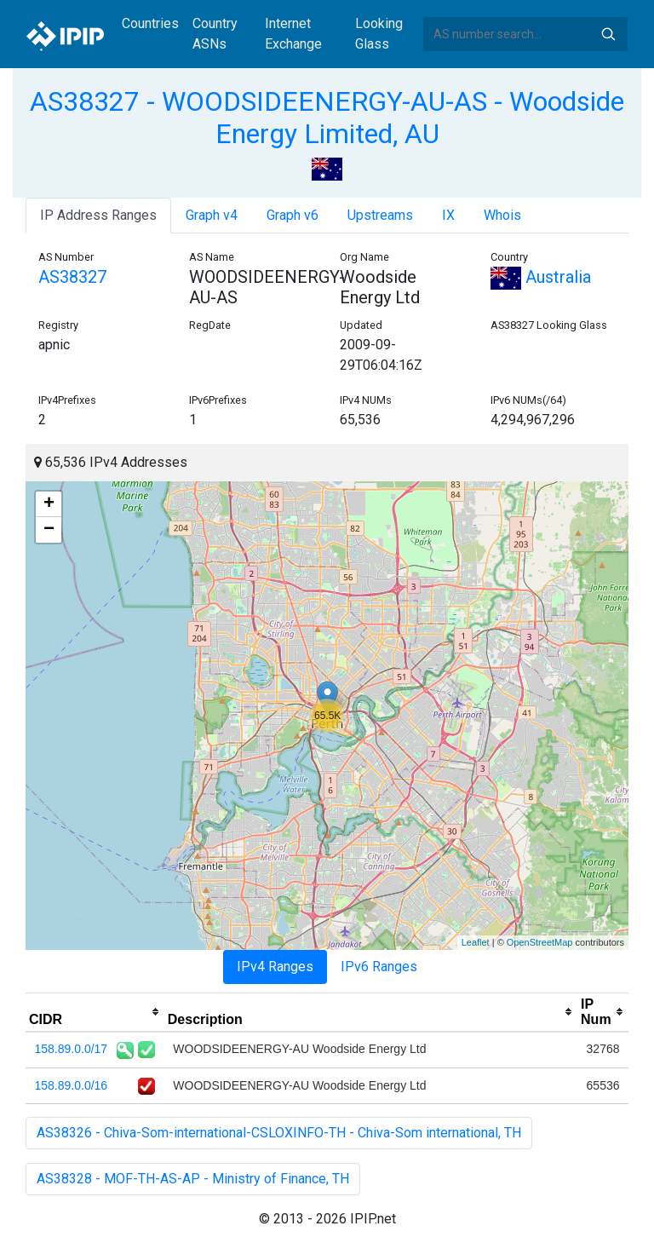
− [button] (48, 530)
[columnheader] (95, 1012)
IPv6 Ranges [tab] (379, 966)
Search (608, 34)
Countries (150, 23)
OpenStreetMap (540, 942)
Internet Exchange (293, 33)
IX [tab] (448, 215)
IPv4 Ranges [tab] (275, 966)
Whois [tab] (502, 215)
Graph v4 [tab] (212, 215)
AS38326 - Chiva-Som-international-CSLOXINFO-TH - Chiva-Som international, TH (279, 1133)
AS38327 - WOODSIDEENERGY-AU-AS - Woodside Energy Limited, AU (327, 117)
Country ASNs (215, 33)
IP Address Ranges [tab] (98, 215)
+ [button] (48, 504)
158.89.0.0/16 (71, 1085)
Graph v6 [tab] (292, 215)
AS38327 (72, 277)
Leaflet (476, 942)
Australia (540, 277)
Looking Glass (379, 33)
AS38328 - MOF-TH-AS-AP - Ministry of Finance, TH (193, 1179)
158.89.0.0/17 (71, 1049)
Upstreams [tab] (380, 215)
